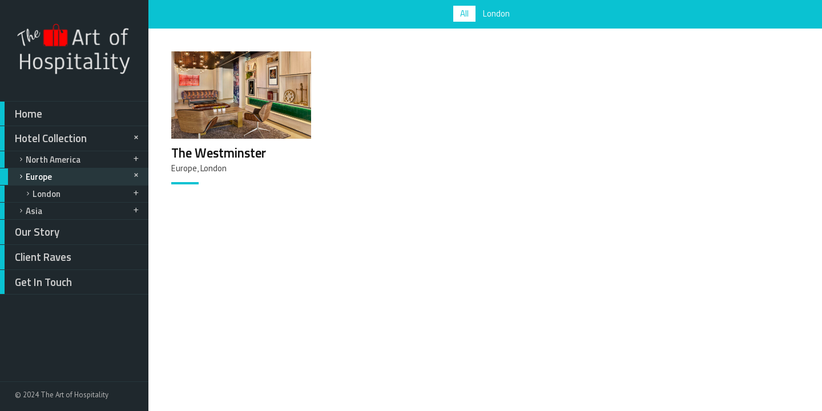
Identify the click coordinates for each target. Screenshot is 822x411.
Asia (70, 211)
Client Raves (35, 257)
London (70, 194)
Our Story (29, 232)
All (464, 13)
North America (70, 159)
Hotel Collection (71, 138)
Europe (71, 176)
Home (21, 114)
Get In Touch (36, 282)
